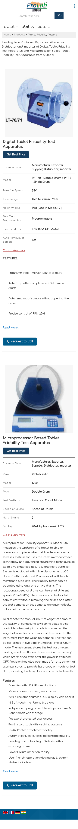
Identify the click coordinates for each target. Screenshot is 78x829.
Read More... (11, 327)
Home (7, 34)
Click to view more (14, 250)
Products (19, 34)
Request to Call (20, 341)
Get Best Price (16, 154)
